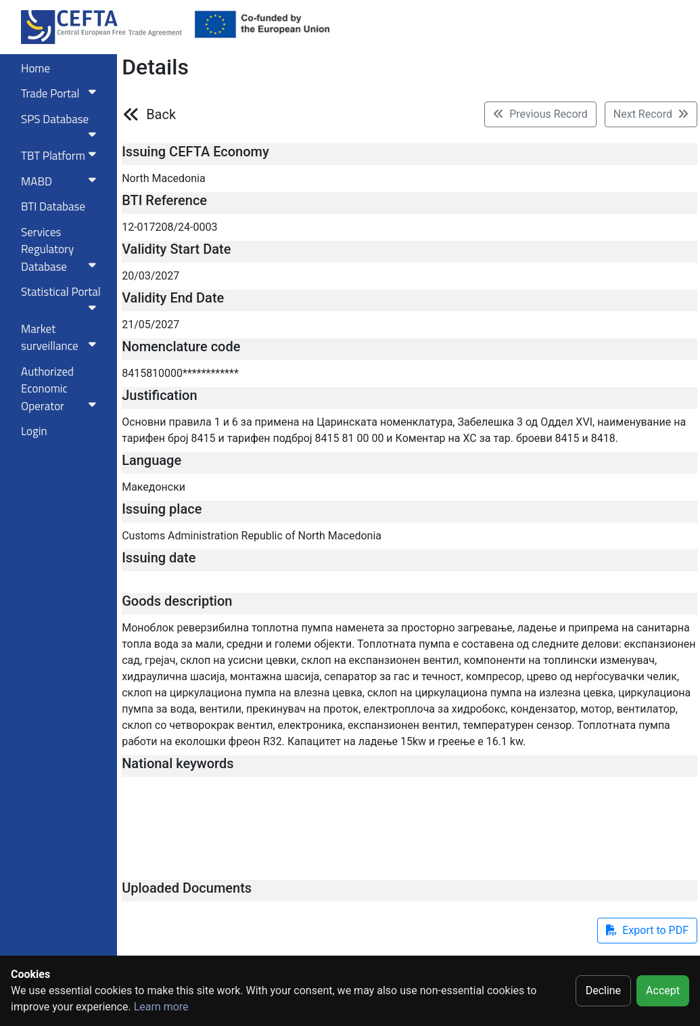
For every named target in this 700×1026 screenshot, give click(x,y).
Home (35, 68)
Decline (603, 990)
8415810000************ (180, 373)
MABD (61, 181)
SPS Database (61, 125)
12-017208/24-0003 (169, 227)
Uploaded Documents (187, 888)
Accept (663, 990)
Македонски (153, 487)
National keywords (177, 763)
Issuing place (162, 509)
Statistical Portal (61, 298)
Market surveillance (61, 337)
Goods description (177, 601)
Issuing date (158, 558)
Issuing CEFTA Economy (195, 151)
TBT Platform (61, 155)
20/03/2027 (150, 275)
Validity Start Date (176, 249)
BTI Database (53, 206)
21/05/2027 (150, 324)
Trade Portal (61, 93)
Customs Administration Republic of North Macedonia (251, 535)
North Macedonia (163, 178)
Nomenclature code (181, 346)
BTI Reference (164, 200)
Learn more (161, 1006)
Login (34, 431)
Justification (159, 395)
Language (151, 460)
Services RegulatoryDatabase (61, 249)
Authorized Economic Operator (61, 389)
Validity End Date (173, 298)
